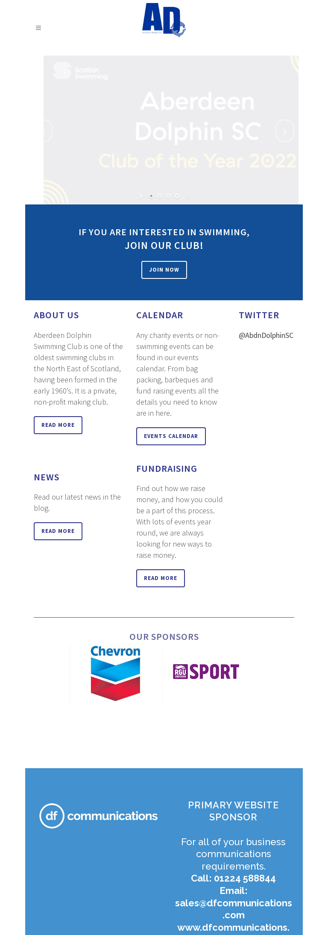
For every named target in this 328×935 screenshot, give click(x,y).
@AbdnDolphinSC (266, 335)
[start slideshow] (141, 196)
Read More (58, 425)
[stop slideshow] (186, 196)
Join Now (164, 269)
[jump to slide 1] (151, 196)
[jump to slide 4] (177, 196)
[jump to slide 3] (168, 196)
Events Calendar (171, 436)
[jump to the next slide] (284, 130)
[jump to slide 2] (159, 196)
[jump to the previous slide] (43, 130)
